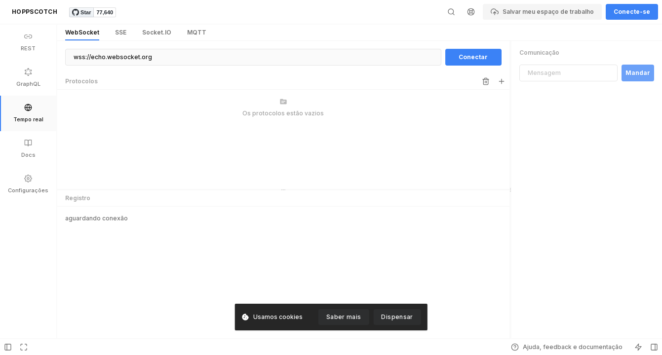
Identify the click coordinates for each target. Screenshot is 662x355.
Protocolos (81, 81)
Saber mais (343, 316)
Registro (77, 198)
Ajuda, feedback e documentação (567, 347)
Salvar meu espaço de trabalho (542, 12)
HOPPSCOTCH (34, 11)
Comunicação (539, 52)
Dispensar (397, 316)
